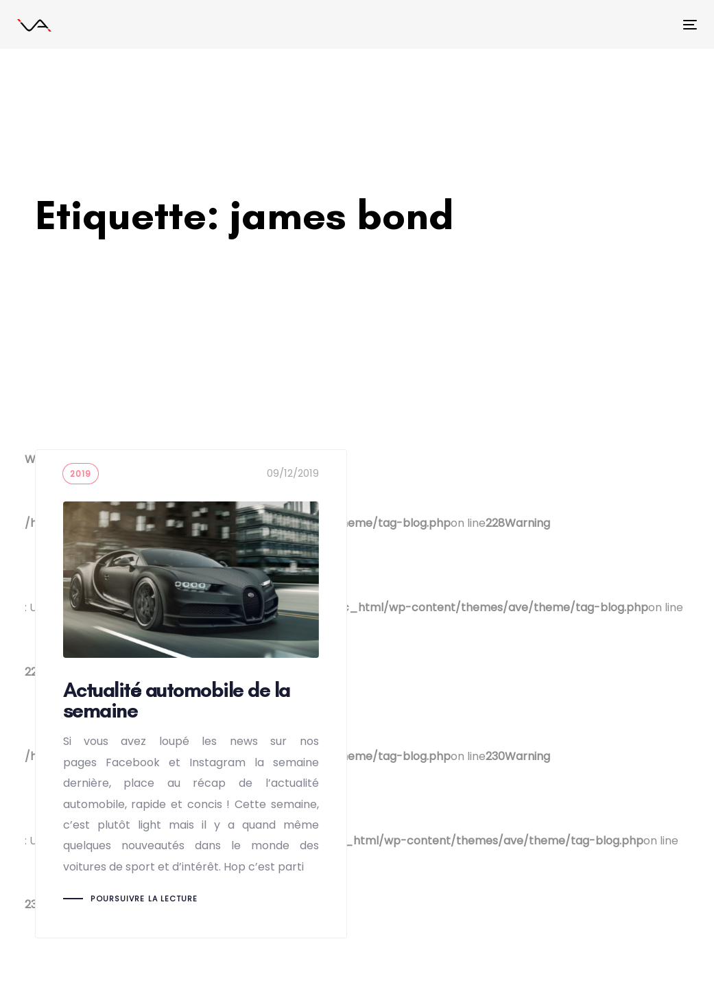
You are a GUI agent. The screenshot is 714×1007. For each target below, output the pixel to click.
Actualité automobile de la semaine (191, 694)
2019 (81, 473)
